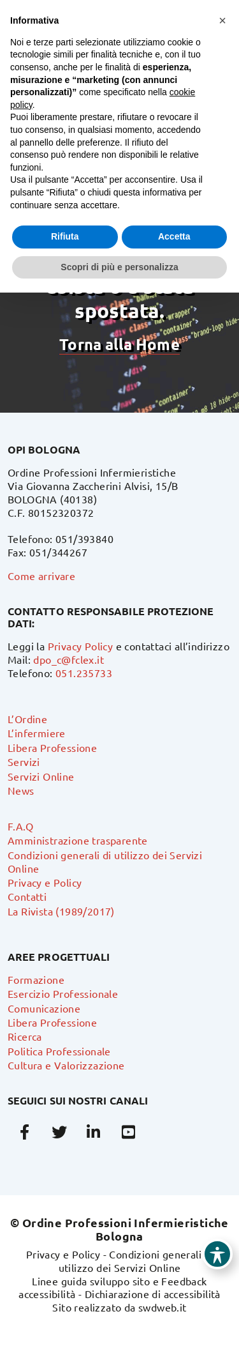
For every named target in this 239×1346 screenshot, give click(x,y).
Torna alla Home (119, 344)
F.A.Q (20, 826)
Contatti (27, 896)
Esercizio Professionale (63, 993)
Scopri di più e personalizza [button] (119, 267)
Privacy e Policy (45, 882)
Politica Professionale (59, 1050)
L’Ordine (27, 718)
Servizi (24, 761)
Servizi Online (41, 776)
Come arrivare (41, 575)
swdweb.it (162, 1307)
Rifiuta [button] (65, 236)
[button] (222, 20)
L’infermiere (37, 732)
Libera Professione (52, 747)
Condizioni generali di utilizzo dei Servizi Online (136, 1261)
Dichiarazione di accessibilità (153, 1293)
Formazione (36, 979)
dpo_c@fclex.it (68, 659)
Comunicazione (44, 1008)
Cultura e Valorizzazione (66, 1065)
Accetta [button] (174, 236)
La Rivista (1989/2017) (61, 911)
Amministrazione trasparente (78, 840)
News (21, 790)
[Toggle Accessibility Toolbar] (217, 1254)
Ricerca (25, 1036)
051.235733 (83, 672)
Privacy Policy (80, 645)
